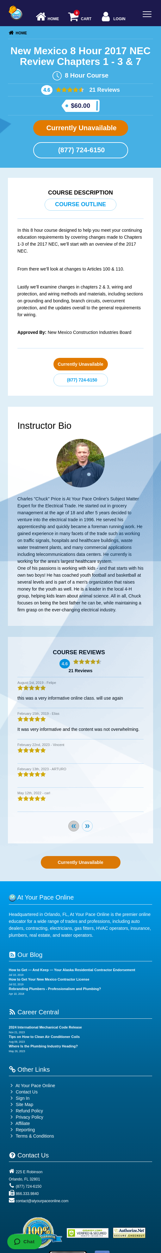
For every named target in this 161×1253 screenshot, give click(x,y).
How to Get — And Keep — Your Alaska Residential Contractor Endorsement (72, 970)
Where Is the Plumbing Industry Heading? (43, 1046)
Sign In (19, 1098)
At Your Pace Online (32, 1085)
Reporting (25, 1129)
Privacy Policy (29, 1117)
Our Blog (25, 954)
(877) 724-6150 (80, 150)
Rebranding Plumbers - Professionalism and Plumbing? (55, 989)
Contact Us (23, 1091)
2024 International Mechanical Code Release (45, 1027)
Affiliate (19, 1123)
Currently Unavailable (80, 128)
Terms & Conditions (34, 1136)
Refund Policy (29, 1110)
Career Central (34, 1012)
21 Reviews (104, 90)
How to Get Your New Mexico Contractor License (49, 979)
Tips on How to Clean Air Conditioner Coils (44, 1037)
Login (112, 17)
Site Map (21, 1104)
